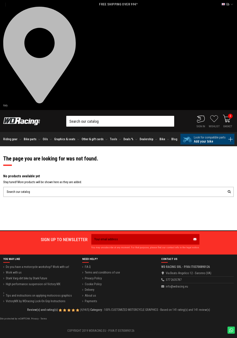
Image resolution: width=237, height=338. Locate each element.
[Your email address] (140, 239)
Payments (91, 301)
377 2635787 (174, 279)
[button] (12, 139)
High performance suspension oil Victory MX (33, 284)
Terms (44, 318)
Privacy (35, 318)
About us (90, 295)
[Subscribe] (194, 239)
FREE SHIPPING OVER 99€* (118, 4)
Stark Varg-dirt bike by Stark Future (26, 278)
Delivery (89, 289)
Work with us (14, 272)
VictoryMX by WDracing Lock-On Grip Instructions (35, 301)
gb (228, 4)
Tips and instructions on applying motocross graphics (39, 295)
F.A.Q (88, 267)
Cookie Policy (93, 284)
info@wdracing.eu (177, 286)
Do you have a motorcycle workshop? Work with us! (37, 267)
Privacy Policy (93, 278)
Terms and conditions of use (102, 272)
